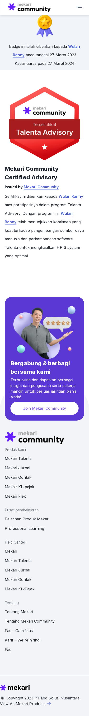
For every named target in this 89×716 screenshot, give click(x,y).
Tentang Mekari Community (30, 621)
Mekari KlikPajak (19, 589)
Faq (8, 649)
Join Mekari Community (44, 408)
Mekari (11, 551)
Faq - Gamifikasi (19, 630)
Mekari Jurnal (17, 468)
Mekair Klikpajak (19, 486)
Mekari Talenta (18, 458)
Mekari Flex (15, 496)
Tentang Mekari (19, 611)
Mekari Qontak (18, 477)
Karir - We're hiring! (22, 640)
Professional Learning (24, 528)
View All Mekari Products (25, 704)
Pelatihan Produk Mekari (27, 519)
